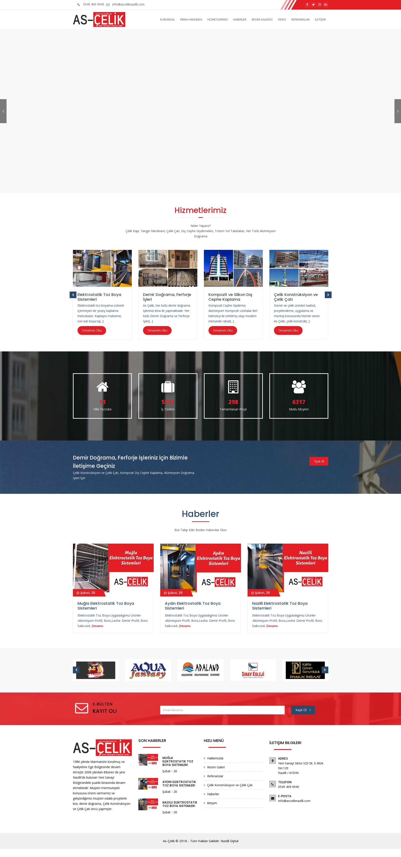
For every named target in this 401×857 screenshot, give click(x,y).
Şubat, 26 (86, 593)
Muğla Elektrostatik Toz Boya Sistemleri (105, 606)
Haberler (213, 794)
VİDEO (282, 19)
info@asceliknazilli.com (125, 4)
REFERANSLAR (300, 19)
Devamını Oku (92, 330)
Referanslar (215, 776)
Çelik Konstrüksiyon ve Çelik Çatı (296, 297)
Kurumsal (167, 19)
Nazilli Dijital (229, 841)
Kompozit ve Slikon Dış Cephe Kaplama (230, 297)
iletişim (212, 803)
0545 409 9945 (90, 4)
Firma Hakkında (191, 19)
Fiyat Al (319, 461)
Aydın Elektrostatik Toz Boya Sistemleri (192, 606)
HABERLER (239, 19)
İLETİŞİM (320, 19)
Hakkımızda (215, 758)
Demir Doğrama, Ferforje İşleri (167, 297)
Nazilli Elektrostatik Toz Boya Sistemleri (280, 606)
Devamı (97, 626)
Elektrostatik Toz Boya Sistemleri (99, 297)
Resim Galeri (216, 767)
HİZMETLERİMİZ (217, 19)
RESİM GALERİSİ (262, 19)
